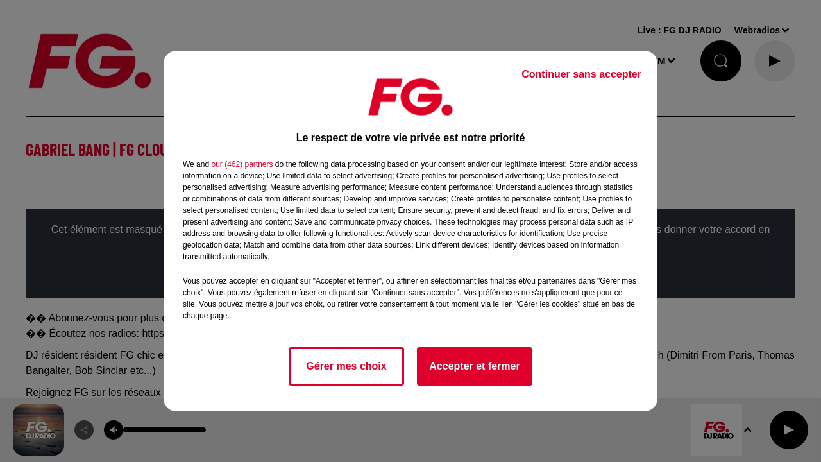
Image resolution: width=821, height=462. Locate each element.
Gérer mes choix (346, 366)
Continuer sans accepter (581, 74)
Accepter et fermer (474, 366)
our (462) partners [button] (242, 164)
